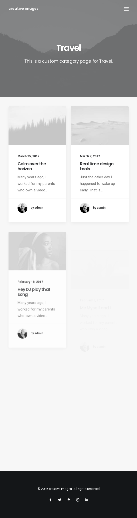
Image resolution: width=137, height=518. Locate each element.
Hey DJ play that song (34, 304)
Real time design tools (96, 166)
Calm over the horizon (32, 166)
